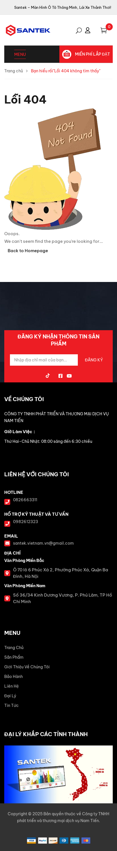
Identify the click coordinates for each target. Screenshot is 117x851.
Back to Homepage (28, 250)
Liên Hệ (11, 686)
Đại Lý (10, 695)
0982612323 (25, 521)
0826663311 (25, 499)
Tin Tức (11, 705)
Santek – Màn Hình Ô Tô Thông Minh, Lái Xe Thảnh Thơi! (62, 7)
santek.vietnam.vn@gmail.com (43, 543)
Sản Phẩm (14, 657)
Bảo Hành (13, 676)
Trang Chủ (14, 647)
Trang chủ (13, 70)
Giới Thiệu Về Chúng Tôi (27, 666)
